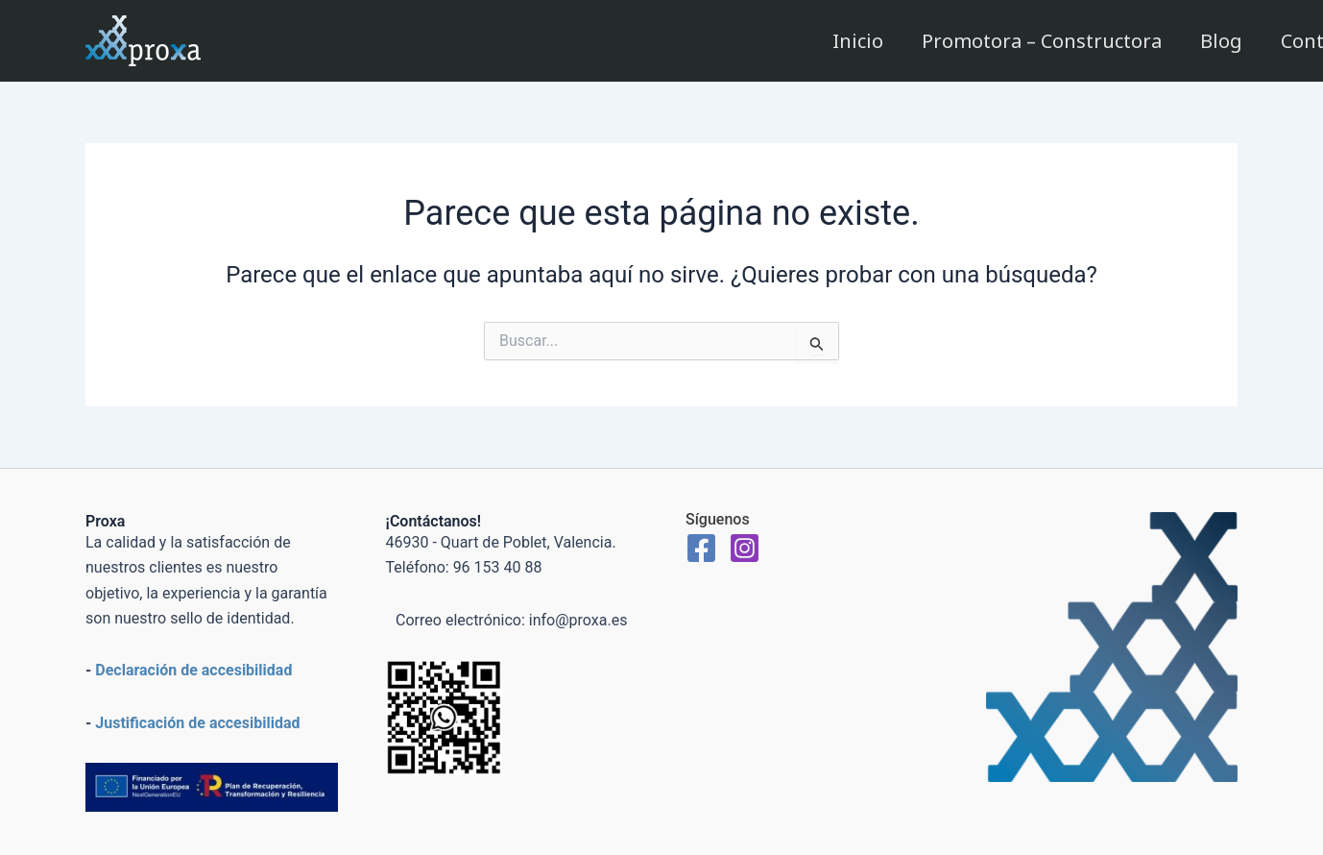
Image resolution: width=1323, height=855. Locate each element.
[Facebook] (701, 548)
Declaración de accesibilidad (193, 670)
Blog (1221, 41)
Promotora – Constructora (1042, 41)
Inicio (857, 41)
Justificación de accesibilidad (197, 723)
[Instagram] (744, 548)
